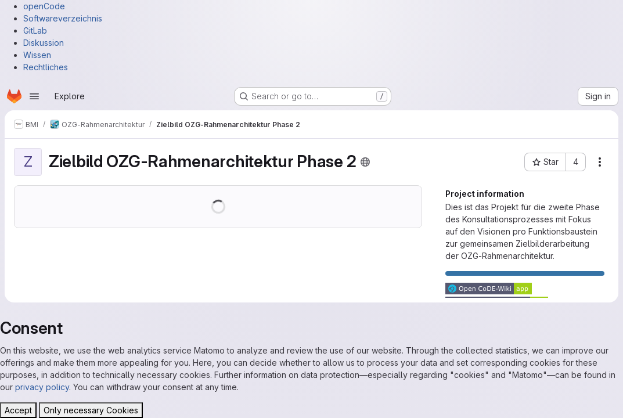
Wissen (37, 55)
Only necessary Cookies (91, 410)
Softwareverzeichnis (62, 18)
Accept (18, 410)
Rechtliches (45, 67)
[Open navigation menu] (34, 96)
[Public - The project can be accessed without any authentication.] (365, 162)
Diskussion (43, 43)
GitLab (35, 30)
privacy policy (42, 387)
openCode (44, 6)
